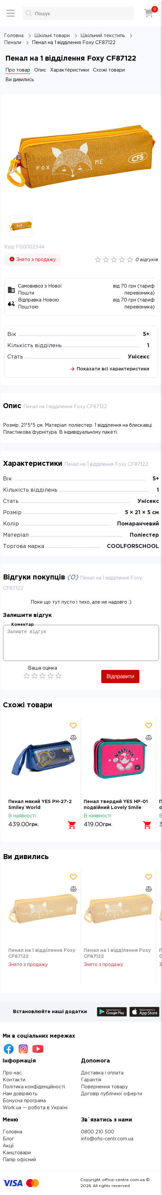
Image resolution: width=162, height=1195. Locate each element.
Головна (12, 1132)
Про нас (12, 1073)
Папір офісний (19, 1160)
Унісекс (138, 356)
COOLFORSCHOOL (133, 546)
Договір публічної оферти (111, 1094)
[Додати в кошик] (72, 825)
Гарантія (91, 1080)
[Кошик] (149, 13)
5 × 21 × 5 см (142, 512)
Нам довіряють (20, 1094)
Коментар (22, 624)
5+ (146, 334)
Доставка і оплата (102, 1073)
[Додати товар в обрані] (73, 725)
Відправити (120, 676)
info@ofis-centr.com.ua (107, 1139)
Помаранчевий (138, 523)
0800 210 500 (97, 1132)
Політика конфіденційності (34, 1087)
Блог (8, 1139)
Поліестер (144, 535)
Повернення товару (104, 1087)
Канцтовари (17, 1153)
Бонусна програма (24, 1101)
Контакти (14, 1080)
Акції (8, 1146)
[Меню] (11, 13)
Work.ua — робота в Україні (35, 1108)
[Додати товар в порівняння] (73, 737)
